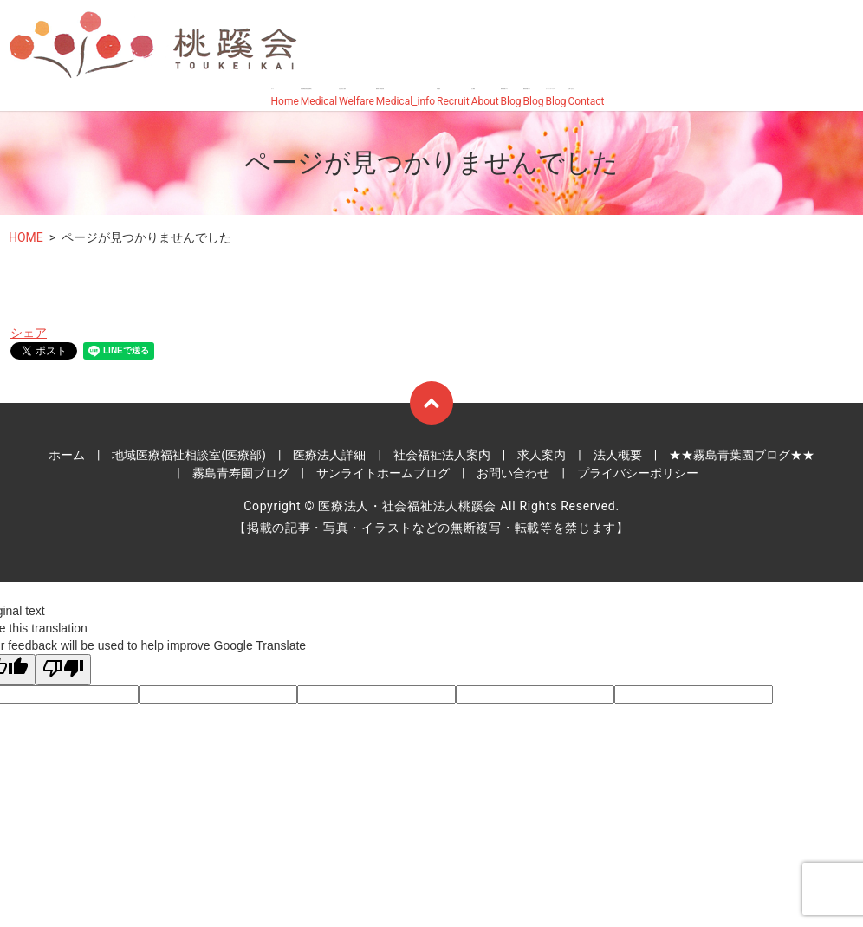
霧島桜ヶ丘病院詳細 (405, 98)
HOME (26, 237)
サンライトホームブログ (556, 98)
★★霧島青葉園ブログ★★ (741, 455)
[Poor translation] (63, 669)
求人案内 (453, 98)
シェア (28, 333)
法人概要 (485, 98)
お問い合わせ (586, 98)
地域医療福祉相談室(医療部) (319, 98)
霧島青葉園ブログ (511, 98)
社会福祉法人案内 (356, 98)
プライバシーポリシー (637, 473)
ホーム (285, 98)
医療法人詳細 (329, 455)
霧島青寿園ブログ (533, 98)
